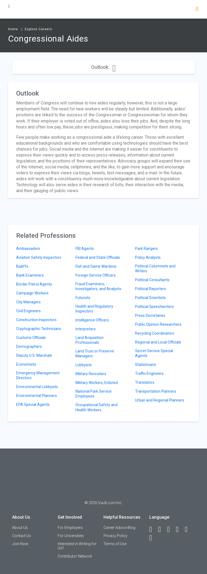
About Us (20, 527)
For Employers (70, 527)
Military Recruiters (90, 374)
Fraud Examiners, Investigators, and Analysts (98, 286)
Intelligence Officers (92, 320)
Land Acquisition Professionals (89, 340)
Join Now (20, 544)
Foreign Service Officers (95, 275)
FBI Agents (84, 248)
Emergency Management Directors (38, 375)
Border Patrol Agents (34, 284)
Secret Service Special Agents (154, 353)
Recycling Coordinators (154, 333)
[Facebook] (153, 529)
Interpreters (85, 329)
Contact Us (21, 536)
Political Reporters (150, 289)
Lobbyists (83, 365)
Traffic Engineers (149, 373)
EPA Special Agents (33, 404)
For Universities (71, 536)
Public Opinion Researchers (158, 324)
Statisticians (145, 364)
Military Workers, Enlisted (96, 383)
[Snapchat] (153, 538)
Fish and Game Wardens (95, 266)
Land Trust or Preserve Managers (94, 353)
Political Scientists (150, 298)
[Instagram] (180, 529)
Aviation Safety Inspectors (38, 257)
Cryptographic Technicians (38, 329)
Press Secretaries (150, 315)
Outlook (103, 67)
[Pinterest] (188, 529)
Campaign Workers (32, 293)
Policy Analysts (148, 257)
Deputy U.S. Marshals (34, 355)
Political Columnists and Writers (155, 268)
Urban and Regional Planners (159, 400)
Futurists (82, 298)
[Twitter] (171, 529)
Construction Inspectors (36, 320)
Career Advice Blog (119, 527)
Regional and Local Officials (158, 342)
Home (13, 29)
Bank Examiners (30, 275)
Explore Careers (38, 29)
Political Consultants (152, 280)
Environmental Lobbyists (37, 387)
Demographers (29, 346)
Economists (26, 364)
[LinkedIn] (162, 529)
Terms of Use (115, 544)
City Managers (28, 302)
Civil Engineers (28, 311)
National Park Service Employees (93, 393)
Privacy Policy (115, 536)
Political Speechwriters (154, 306)
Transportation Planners (155, 391)
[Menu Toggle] (9, 6)
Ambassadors (28, 248)
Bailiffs (22, 266)
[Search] (197, 9)
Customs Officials (31, 337)
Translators (144, 382)
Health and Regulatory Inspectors (94, 308)
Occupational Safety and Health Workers (96, 407)
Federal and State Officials (97, 257)
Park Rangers (146, 248)
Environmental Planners (36, 395)
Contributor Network (75, 556)
